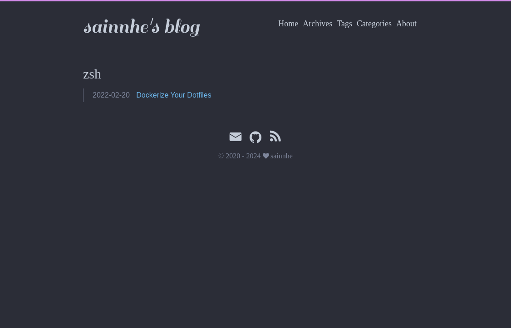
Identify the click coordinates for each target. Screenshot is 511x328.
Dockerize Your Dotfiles (173, 95)
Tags (344, 23)
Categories (374, 23)
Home (288, 23)
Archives (317, 23)
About (406, 23)
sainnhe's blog (141, 26)
